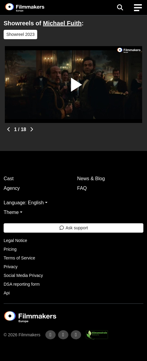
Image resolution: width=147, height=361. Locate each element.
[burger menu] (138, 7)
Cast (9, 178)
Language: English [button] (24, 202)
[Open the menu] (120, 7)
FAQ (82, 188)
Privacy (11, 266)
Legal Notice (15, 240)
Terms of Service (19, 258)
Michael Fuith (62, 23)
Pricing (10, 249)
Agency (12, 188)
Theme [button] (11, 212)
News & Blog (91, 178)
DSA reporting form (22, 284)
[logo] (32, 7)
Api (7, 292)
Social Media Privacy (23, 275)
